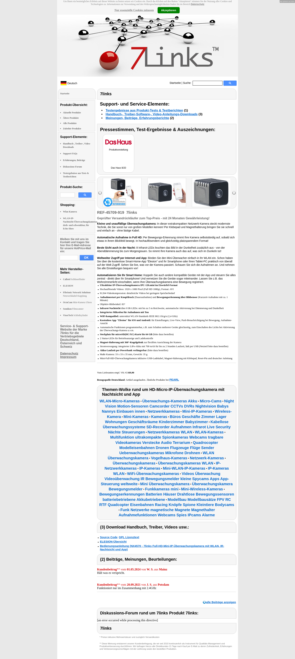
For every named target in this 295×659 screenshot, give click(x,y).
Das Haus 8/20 (118, 168)
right (234, 193)
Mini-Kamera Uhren (77, 302)
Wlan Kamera (70, 211)
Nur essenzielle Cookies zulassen (134, 10)
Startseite (175, 82)
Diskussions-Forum (72, 166)
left (100, 193)
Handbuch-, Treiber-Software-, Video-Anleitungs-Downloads (152, 114)
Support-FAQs (70, 153)
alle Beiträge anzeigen (221, 602)
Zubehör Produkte (72, 128)
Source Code (109, 537)
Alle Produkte (70, 123)
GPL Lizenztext (129, 537)
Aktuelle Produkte (72, 112)
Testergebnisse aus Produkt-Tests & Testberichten (144, 110)
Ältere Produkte (71, 118)
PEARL (174, 379)
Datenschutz (197, 4)
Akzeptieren (168, 10)
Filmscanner (73, 308)
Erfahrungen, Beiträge (74, 160)
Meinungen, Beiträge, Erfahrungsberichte (137, 118)
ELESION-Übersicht (113, 541)
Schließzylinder (75, 315)
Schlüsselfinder (74, 279)
